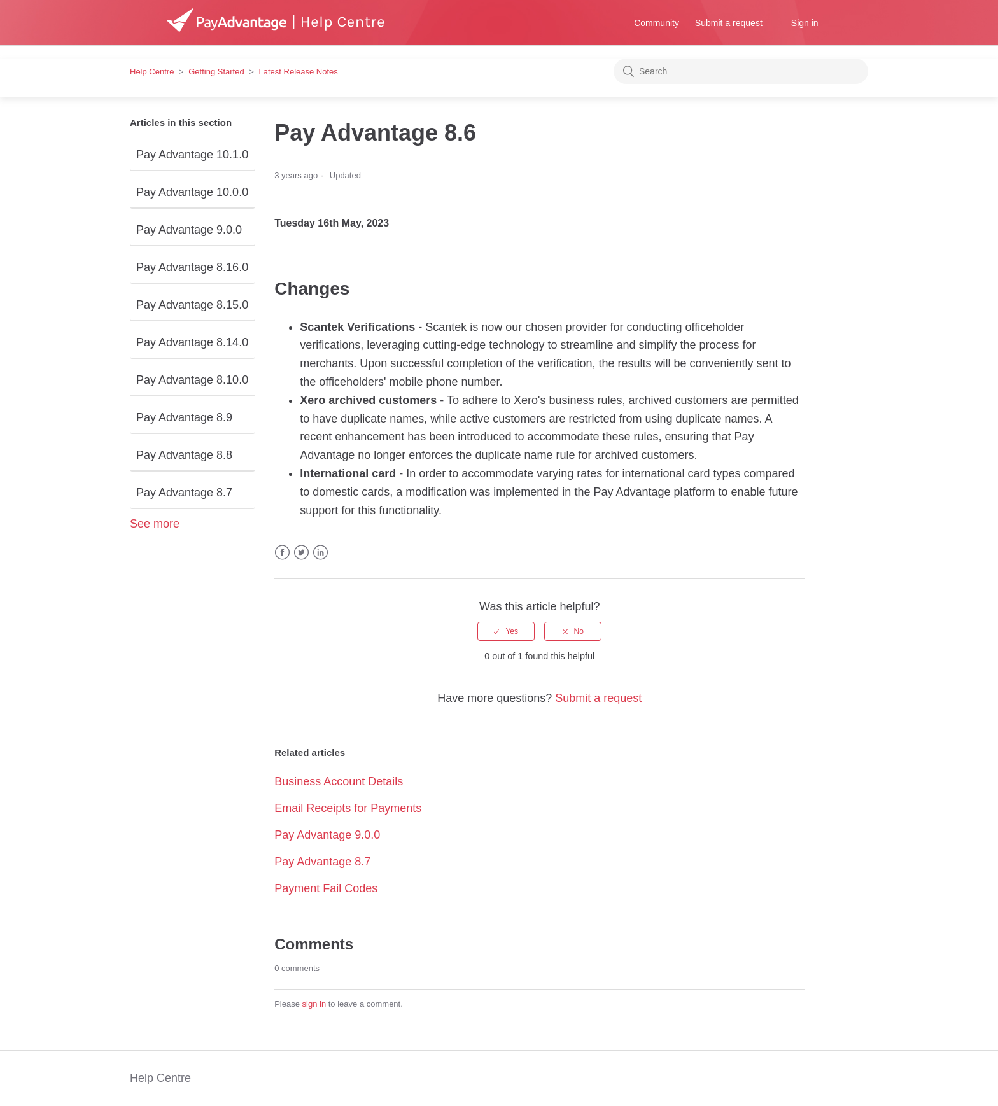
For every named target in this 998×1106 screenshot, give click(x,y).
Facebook (282, 553)
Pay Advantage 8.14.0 (192, 342)
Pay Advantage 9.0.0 (189, 229)
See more (154, 523)
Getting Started (216, 71)
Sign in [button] (805, 23)
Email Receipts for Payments (347, 808)
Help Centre (152, 71)
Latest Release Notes (298, 71)
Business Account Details (338, 781)
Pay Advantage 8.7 (184, 492)
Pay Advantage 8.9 (184, 417)
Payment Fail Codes (325, 888)
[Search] (741, 71)
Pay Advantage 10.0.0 (192, 192)
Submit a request (729, 23)
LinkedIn (320, 553)
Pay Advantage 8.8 (184, 455)
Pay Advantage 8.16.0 (192, 267)
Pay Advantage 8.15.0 (192, 304)
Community (656, 23)
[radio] (506, 631)
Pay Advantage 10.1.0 (192, 154)
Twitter (301, 553)
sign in (314, 1004)
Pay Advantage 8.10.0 (192, 380)
